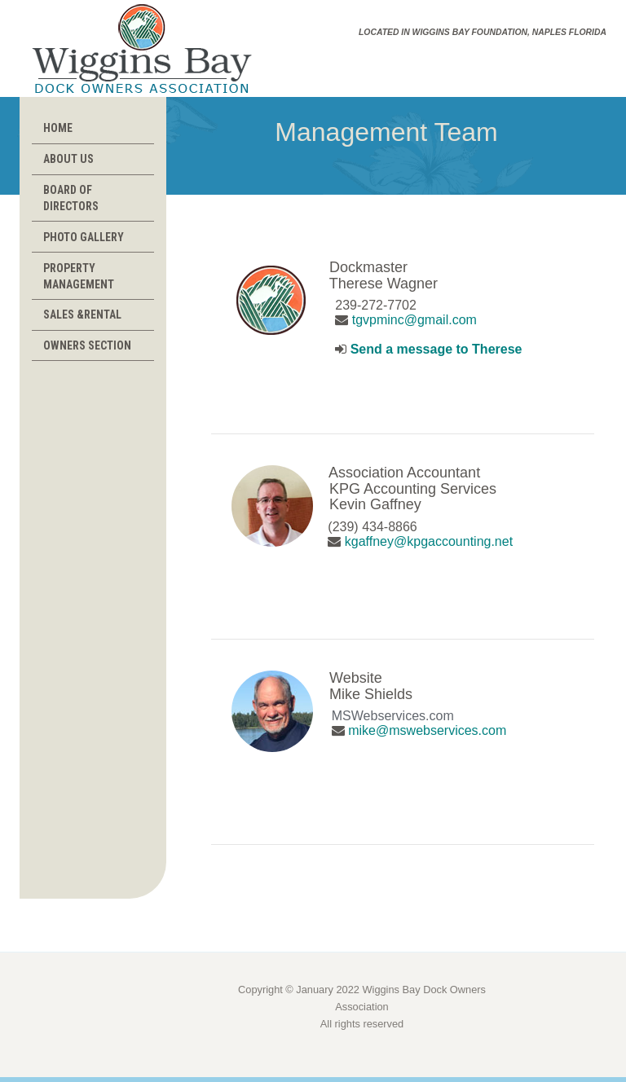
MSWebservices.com (393, 716)
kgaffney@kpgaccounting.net (429, 541)
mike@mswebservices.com (427, 730)
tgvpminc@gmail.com (414, 320)
